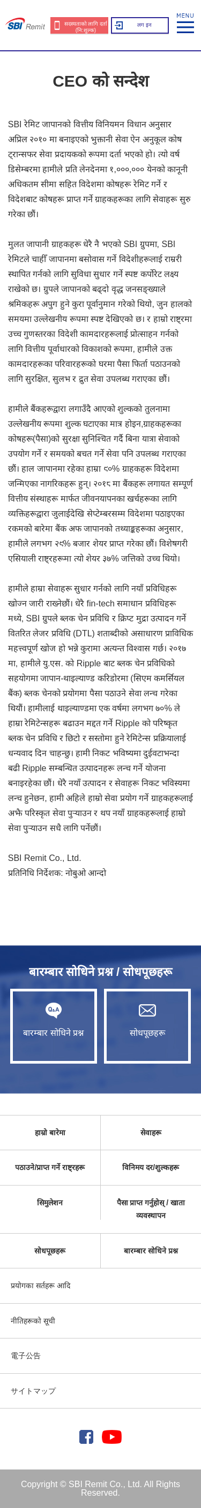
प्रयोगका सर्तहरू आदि (40, 1285)
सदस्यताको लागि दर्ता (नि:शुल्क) (86, 27)
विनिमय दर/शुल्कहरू (150, 1167)
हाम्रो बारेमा (50, 1132)
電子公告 (26, 1355)
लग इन (144, 25)
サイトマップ (33, 1391)
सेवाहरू (150, 1132)
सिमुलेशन (50, 1202)
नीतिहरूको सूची (33, 1321)
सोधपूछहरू (147, 1019)
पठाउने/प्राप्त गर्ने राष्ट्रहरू (50, 1167)
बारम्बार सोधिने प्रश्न (53, 1019)
